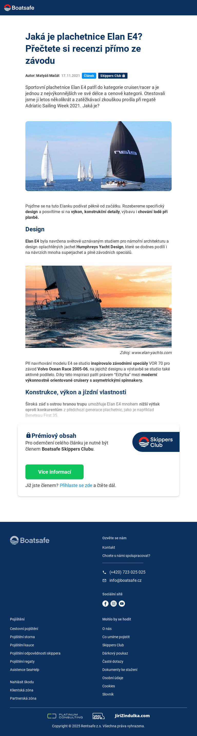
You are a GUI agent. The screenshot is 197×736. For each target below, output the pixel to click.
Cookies (108, 686)
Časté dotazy (112, 661)
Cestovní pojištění (24, 629)
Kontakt (108, 547)
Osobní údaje (112, 678)
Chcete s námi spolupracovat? (126, 556)
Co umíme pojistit (116, 637)
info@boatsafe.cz (126, 580)
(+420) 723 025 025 (127, 572)
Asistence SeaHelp (24, 670)
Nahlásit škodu (22, 682)
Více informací (54, 472)
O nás (107, 629)
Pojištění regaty (22, 661)
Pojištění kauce (22, 645)
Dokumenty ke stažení (119, 670)
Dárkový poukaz (115, 653)
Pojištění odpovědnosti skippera (35, 653)
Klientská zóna (21, 690)
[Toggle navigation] (186, 8)
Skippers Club (113, 645)
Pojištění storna (22, 637)
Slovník (108, 694)
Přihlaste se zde (76, 485)
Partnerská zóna (23, 698)
